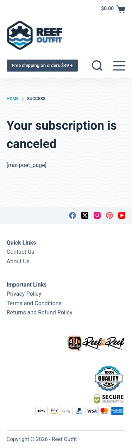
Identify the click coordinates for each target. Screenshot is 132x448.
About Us (18, 261)
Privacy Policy (24, 293)
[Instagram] (97, 215)
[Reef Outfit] (35, 35)
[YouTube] (121, 215)
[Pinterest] (109, 215)
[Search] (97, 65)
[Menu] (119, 66)
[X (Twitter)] (84, 215)
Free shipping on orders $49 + (42, 65)
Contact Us (20, 251)
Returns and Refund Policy (40, 312)
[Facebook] (72, 215)
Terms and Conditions (34, 303)
